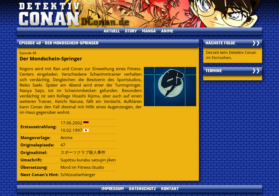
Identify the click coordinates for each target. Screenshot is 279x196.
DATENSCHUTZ (142, 188)
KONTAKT (170, 188)
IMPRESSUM (112, 188)
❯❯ (256, 43)
